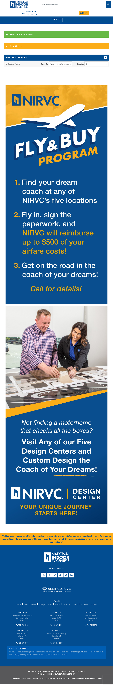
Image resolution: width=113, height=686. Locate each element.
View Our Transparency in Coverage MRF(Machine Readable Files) (74, 680)
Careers (96, 605)
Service (32, 605)
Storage (41, 605)
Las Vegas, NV (90, 613)
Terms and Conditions (21, 680)
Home (16, 605)
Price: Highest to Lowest (60, 64)
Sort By (44, 64)
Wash (50, 605)
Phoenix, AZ (56, 631)
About (76, 605)
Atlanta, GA (22, 613)
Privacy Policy (39, 680)
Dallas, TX (56, 613)
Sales (24, 605)
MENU (57, 20)
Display (80, 64)
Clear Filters (14, 46)
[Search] (73, 4)
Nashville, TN (22, 631)
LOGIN (83, 13)
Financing (67, 605)
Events (57, 605)
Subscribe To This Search (21, 34)
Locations (85, 605)
